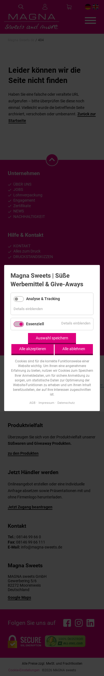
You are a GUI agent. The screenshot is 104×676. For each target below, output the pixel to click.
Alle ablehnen (73, 349)
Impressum (46, 403)
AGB (32, 403)
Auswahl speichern (52, 338)
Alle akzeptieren (32, 349)
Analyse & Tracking (43, 298)
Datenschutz (66, 403)
